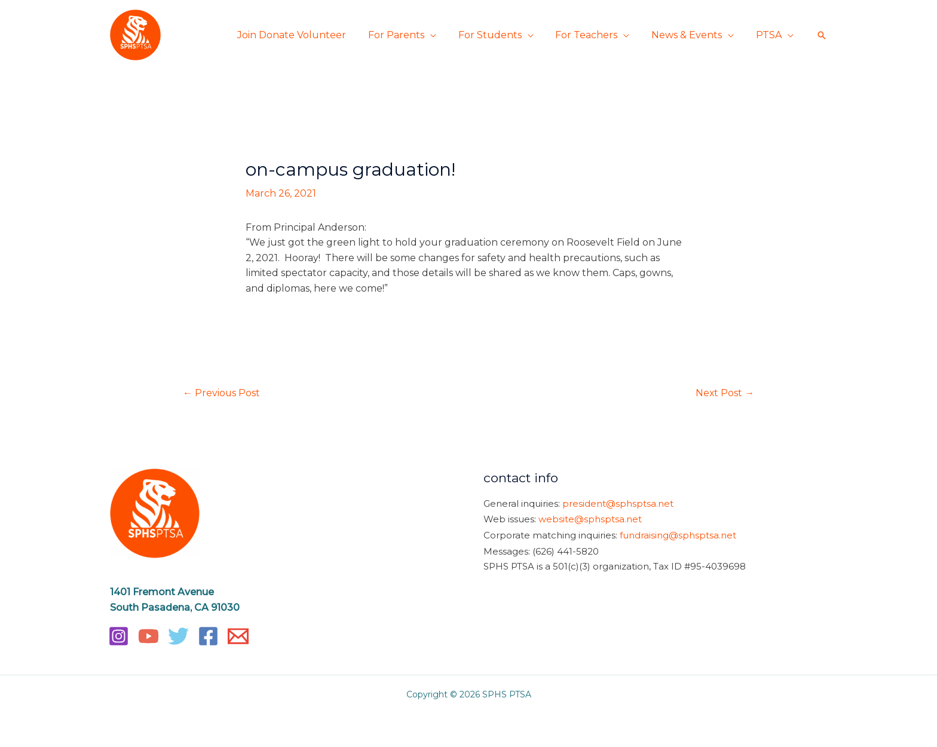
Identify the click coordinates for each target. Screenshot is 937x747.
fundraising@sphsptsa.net (678, 534)
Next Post (724, 393)
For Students (499, 35)
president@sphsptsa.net (617, 503)
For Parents (409, 35)
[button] (821, 35)
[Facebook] (208, 636)
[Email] (238, 636)
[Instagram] (118, 636)
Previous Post (222, 393)
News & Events (691, 35)
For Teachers (593, 35)
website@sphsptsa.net (590, 519)
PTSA (770, 35)
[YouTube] (148, 636)
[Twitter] (178, 636)
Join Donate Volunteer (307, 35)
